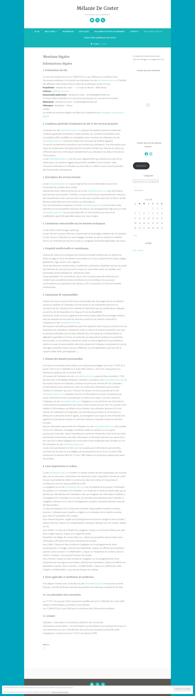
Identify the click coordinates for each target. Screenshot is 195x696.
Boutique (84, 31)
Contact (134, 31)
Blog (37, 31)
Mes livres (50, 31)
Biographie (68, 31)
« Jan (135, 235)
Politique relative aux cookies (59, 692)
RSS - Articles (138, 250)
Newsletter (141, 165)
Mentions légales (153, 31)
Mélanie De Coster (97, 8)
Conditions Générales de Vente (100, 37)
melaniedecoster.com (108, 80)
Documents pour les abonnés (109, 31)
